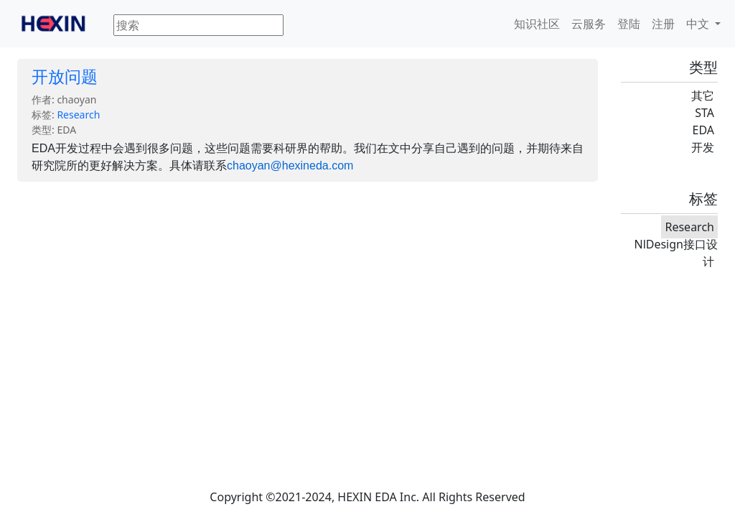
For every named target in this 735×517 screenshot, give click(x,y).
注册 (663, 24)
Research (78, 114)
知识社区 (537, 24)
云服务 (588, 24)
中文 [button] (699, 24)
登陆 (628, 24)
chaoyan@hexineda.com (290, 165)
